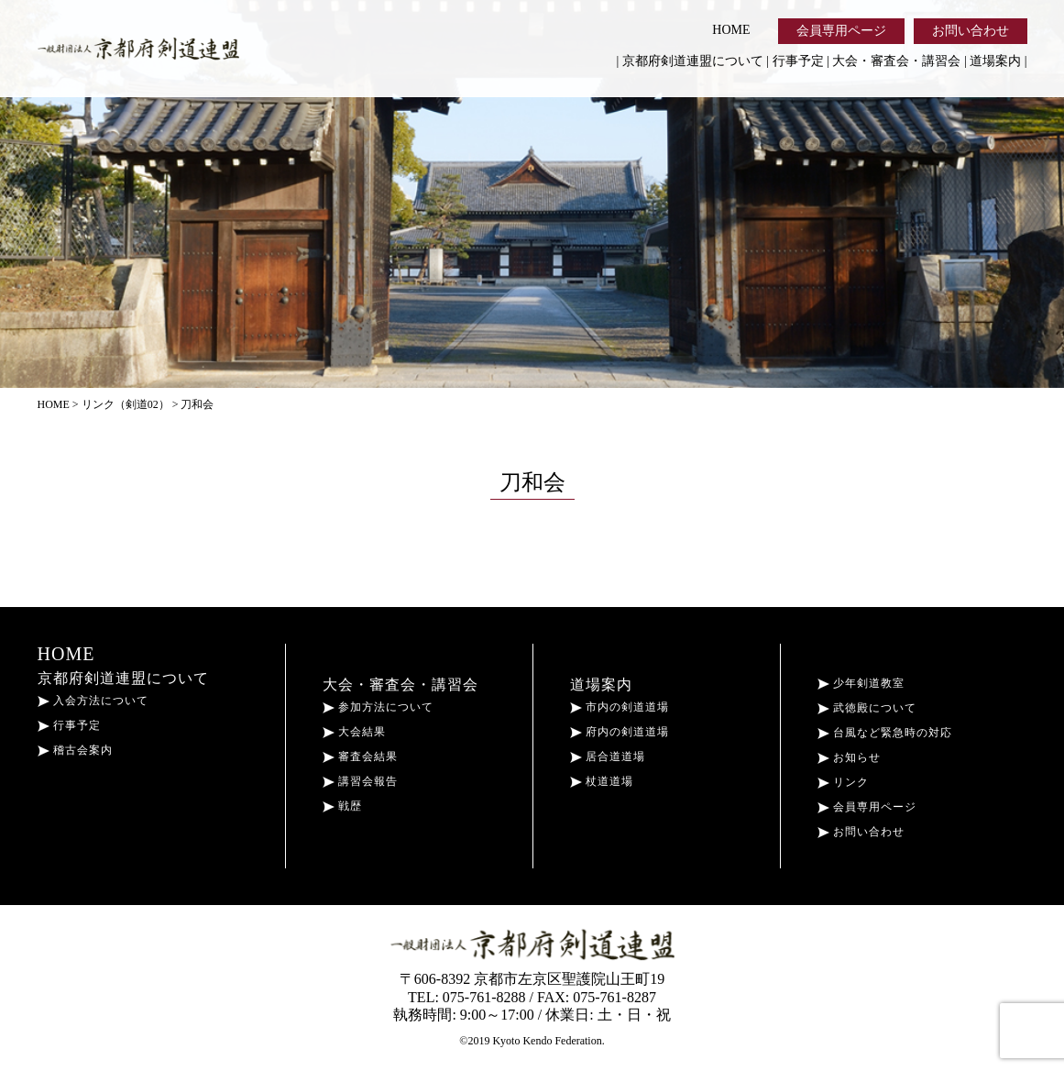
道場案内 (995, 61)
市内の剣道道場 (619, 707)
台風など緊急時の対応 (884, 732)
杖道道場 (601, 781)
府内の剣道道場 (619, 731)
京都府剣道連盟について (692, 61)
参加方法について (378, 707)
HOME (731, 30)
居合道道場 (607, 756)
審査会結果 (360, 756)
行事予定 (798, 61)
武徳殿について (866, 707)
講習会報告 (360, 781)
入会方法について (93, 700)
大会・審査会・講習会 (896, 61)
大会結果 (354, 731)
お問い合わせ (970, 31)
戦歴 (342, 806)
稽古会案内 (75, 750)
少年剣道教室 (861, 683)
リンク (843, 782)
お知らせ (849, 757)
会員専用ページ (841, 31)
